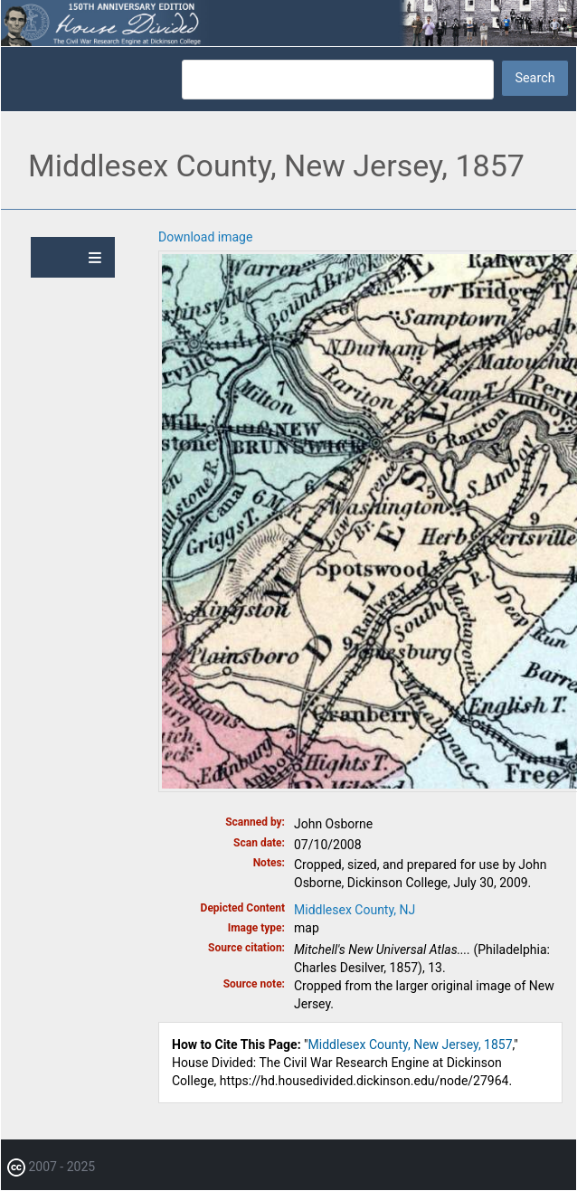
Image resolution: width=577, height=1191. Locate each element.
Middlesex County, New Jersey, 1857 (410, 1044)
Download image (205, 237)
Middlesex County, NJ (354, 910)
